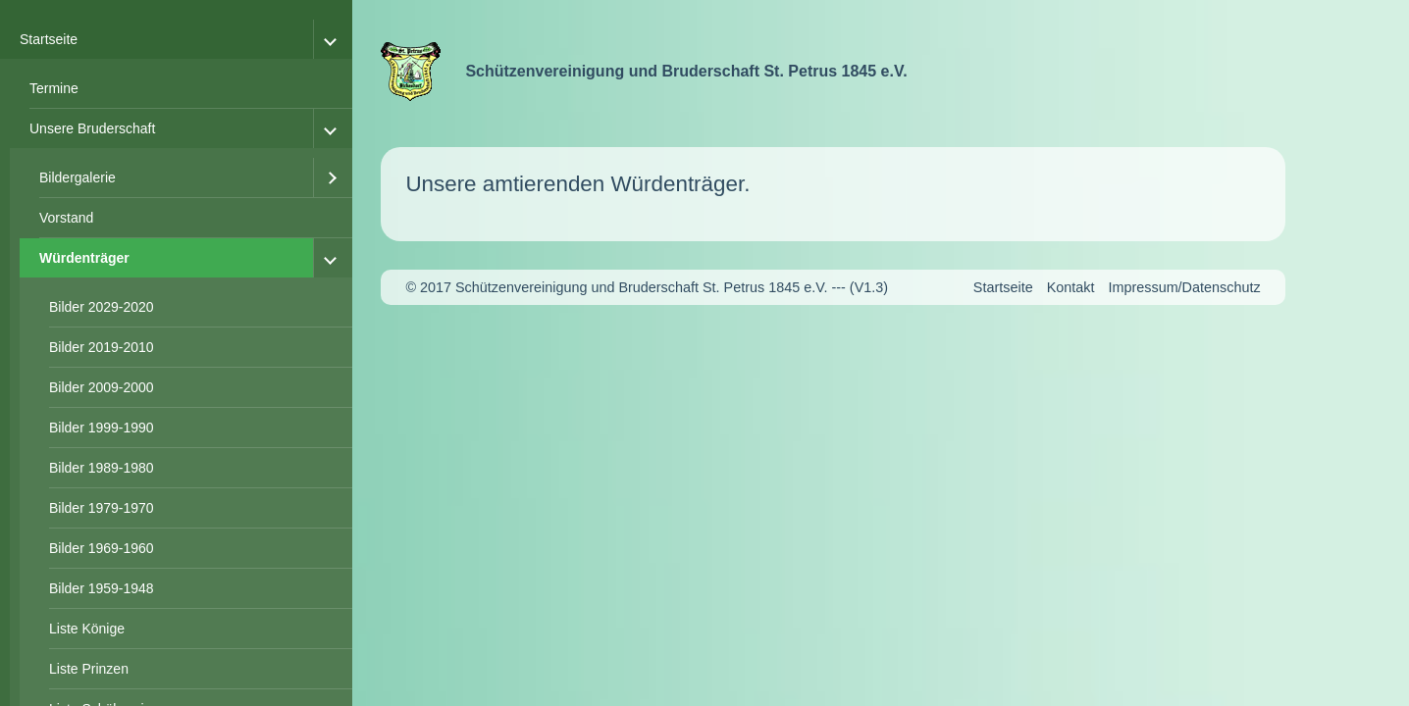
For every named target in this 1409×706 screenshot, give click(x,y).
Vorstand (66, 218)
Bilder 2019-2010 (101, 347)
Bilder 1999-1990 (101, 427)
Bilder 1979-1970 (101, 508)
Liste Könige (87, 628)
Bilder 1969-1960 (101, 548)
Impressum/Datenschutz (1184, 287)
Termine (53, 88)
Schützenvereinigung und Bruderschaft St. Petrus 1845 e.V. (686, 71)
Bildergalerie (77, 177)
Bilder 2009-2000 (101, 387)
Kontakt (1071, 287)
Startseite (49, 39)
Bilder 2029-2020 (101, 307)
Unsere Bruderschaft (92, 128)
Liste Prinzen (89, 669)
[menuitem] (181, 89)
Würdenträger (84, 258)
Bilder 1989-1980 (101, 468)
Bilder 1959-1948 (101, 588)
